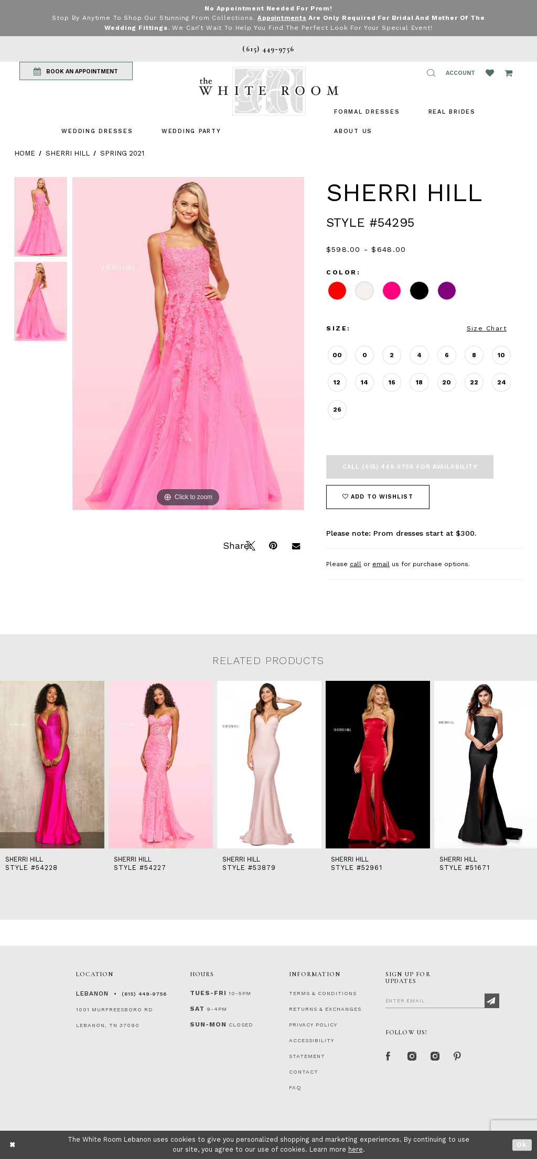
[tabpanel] (40, 218)
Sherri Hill (68, 153)
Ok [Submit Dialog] (522, 1145)
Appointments (282, 17)
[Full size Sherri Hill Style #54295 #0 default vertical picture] (188, 343)
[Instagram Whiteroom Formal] (411, 1055)
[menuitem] (97, 130)
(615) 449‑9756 (144, 993)
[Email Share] (295, 544)
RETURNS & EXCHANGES (325, 1008)
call (355, 563)
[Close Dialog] (12, 1144)
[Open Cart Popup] (508, 73)
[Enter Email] (442, 1000)
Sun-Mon (208, 1024)
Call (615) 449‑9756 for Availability (409, 466)
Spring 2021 (122, 153)
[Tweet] (249, 544)
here (355, 1149)
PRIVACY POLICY (313, 1024)
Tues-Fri (208, 992)
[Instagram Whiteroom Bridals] (434, 1055)
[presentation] (52, 764)
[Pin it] (272, 544)
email (381, 563)
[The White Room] (268, 91)
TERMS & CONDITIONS (323, 993)
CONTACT (303, 1071)
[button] (431, 73)
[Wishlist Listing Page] (489, 73)
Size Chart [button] (487, 328)
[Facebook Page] (388, 1055)
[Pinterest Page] (457, 1055)
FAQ (295, 1087)
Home (24, 153)
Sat (197, 1008)
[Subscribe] (492, 1000)
